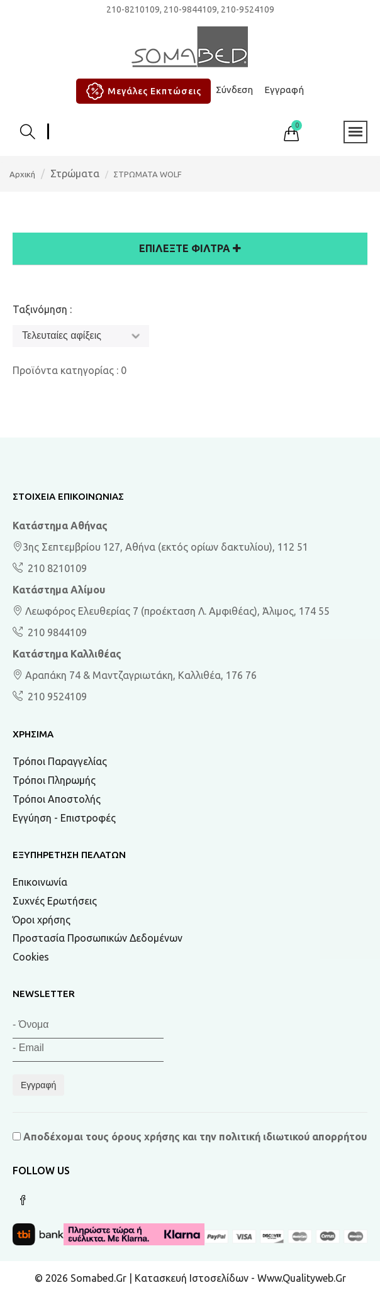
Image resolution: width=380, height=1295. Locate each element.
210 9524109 (56, 696)
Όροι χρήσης (41, 919)
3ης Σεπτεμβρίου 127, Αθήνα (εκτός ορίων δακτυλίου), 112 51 (160, 547)
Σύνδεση (234, 89)
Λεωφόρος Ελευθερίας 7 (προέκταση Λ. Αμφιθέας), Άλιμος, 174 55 (171, 611)
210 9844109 (56, 632)
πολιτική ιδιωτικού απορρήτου (293, 1136)
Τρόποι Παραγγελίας (60, 761)
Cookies (31, 956)
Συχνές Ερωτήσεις (55, 901)
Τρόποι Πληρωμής (54, 780)
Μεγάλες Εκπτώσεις (141, 91)
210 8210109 (56, 568)
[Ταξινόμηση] (81, 336)
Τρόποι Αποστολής (57, 799)
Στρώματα (74, 173)
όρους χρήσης (145, 1136)
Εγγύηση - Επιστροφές (64, 818)
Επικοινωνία (40, 882)
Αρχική (22, 174)
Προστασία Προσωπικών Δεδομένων (97, 938)
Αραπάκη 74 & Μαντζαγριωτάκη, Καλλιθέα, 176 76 (135, 675)
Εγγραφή (284, 89)
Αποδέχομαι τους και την (190, 1136)
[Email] (88, 1050)
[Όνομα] (88, 1027)
